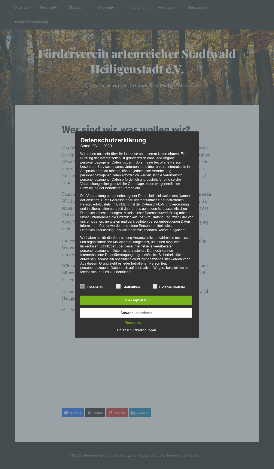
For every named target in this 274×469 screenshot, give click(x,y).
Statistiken (128, 286)
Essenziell (91, 286)
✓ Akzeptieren (136, 300)
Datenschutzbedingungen (136, 330)
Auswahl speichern (136, 313)
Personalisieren (136, 323)
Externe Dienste (169, 286)
